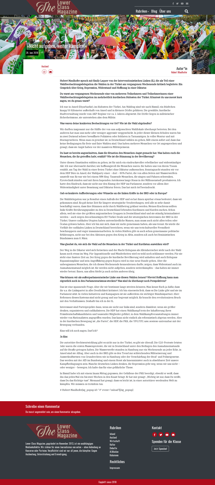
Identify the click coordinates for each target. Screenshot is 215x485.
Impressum (115, 468)
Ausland (45, 66)
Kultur (112, 444)
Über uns (165, 11)
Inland (112, 434)
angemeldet (40, 412)
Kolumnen (114, 455)
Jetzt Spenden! (160, 448)
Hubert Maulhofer (179, 72)
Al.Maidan (114, 451)
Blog (154, 11)
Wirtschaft (115, 441)
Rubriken (141, 11)
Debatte (113, 448)
